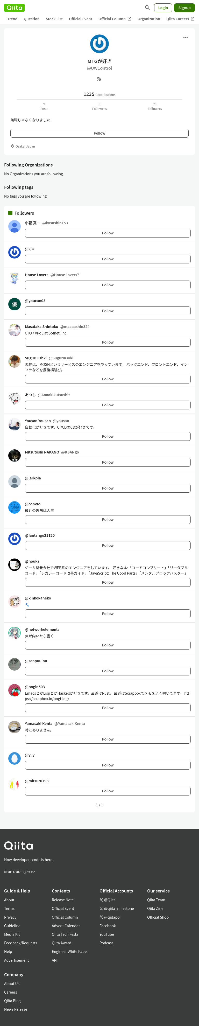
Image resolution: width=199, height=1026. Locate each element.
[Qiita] (14, 8)
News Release (15, 1009)
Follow (99, 133)
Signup (184, 7)
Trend (12, 18)
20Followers (155, 106)
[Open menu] (185, 37)
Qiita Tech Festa (65, 934)
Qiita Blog (12, 1000)
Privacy (10, 917)
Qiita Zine (155, 908)
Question (31, 18)
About (9, 899)
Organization (149, 18)
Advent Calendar (66, 925)
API (54, 960)
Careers (10, 992)
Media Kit (12, 934)
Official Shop (158, 917)
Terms (9, 908)
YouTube (107, 934)
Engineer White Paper (70, 951)
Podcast (106, 942)
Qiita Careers (180, 19)
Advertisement (16, 960)
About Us (11, 983)
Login (163, 7)
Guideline (12, 925)
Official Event (80, 18)
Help (8, 951)
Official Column (114, 19)
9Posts (44, 106)
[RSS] (99, 79)
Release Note (63, 899)
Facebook (108, 925)
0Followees (99, 106)
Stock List (54, 18)
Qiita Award (61, 942)
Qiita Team (156, 899)
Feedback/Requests (20, 942)
